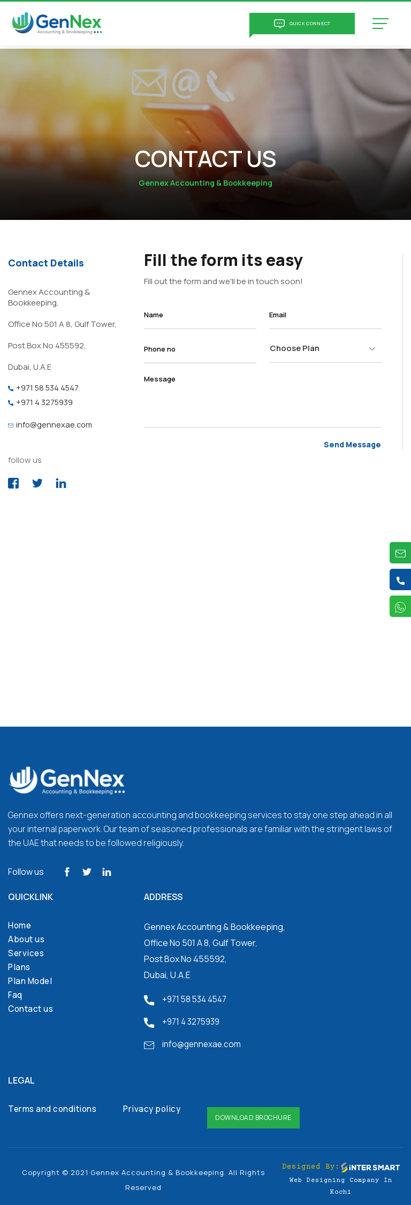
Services (26, 951)
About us (27, 937)
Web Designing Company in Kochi (341, 1179)
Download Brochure (260, 1110)
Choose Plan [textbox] (294, 348)
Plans (20, 965)
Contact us (32, 1006)
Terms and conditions (54, 1107)
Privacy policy (157, 1107)
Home (20, 923)
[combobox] (325, 348)
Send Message (354, 443)
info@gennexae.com (51, 422)
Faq (16, 992)
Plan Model (31, 979)
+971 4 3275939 (40, 400)
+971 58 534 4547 (44, 387)
